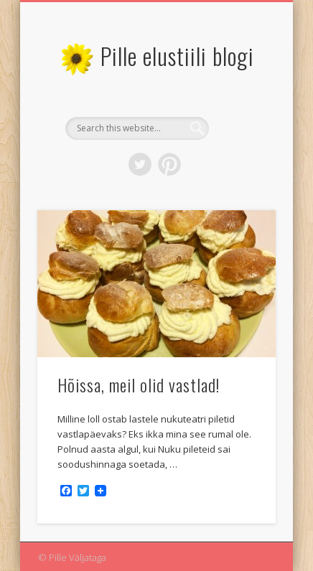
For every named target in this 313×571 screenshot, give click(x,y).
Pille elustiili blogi (177, 55)
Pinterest (169, 164)
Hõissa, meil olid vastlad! (138, 384)
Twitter (140, 164)
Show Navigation (240, 128)
